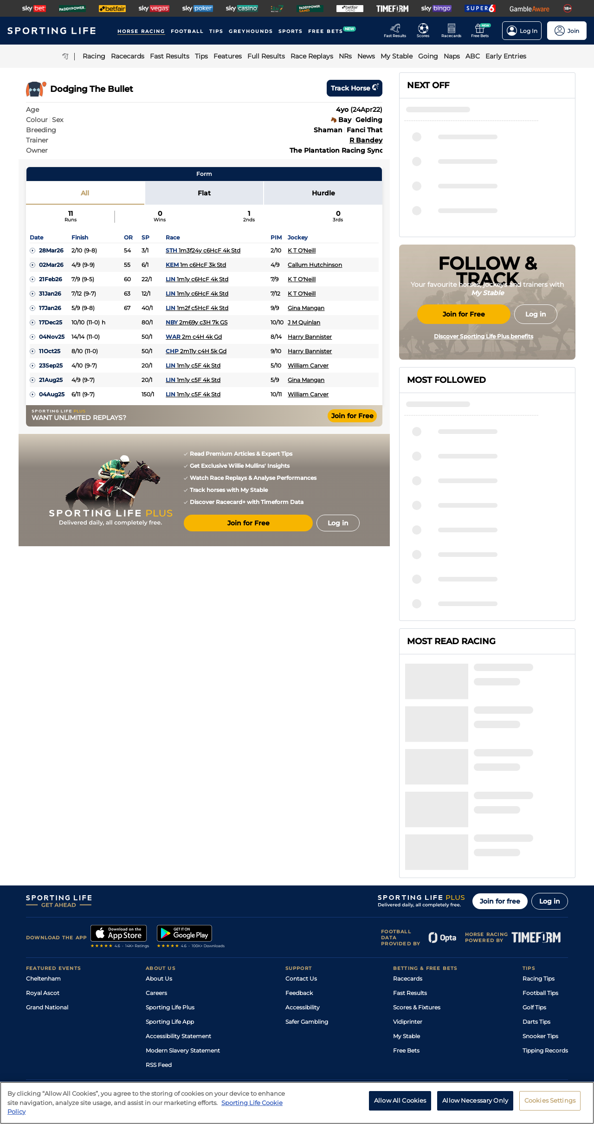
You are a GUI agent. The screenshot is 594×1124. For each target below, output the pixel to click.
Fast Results (410, 903)
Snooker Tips (540, 946)
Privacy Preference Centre (209, 1043)
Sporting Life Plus (170, 917)
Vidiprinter (407, 932)
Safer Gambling (306, 932)
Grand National (47, 917)
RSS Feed (159, 975)
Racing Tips (539, 888)
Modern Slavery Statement (183, 960)
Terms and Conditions (52, 1043)
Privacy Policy (102, 1043)
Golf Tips (534, 917)
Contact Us (301, 888)
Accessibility (302, 917)
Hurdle (323, 193)
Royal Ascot (42, 903)
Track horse (354, 88)
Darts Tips (536, 932)
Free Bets (406, 960)
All (85, 193)
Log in (549, 811)
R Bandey (365, 140)
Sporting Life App (170, 932)
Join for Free (352, 416)
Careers (156, 903)
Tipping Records (545, 960)
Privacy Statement (148, 1043)
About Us (159, 888)
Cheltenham (43, 888)
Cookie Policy (263, 1043)
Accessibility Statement (178, 946)
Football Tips (540, 903)
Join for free (500, 811)
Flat (204, 193)
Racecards (407, 888)
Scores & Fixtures (416, 917)
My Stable (406, 946)
